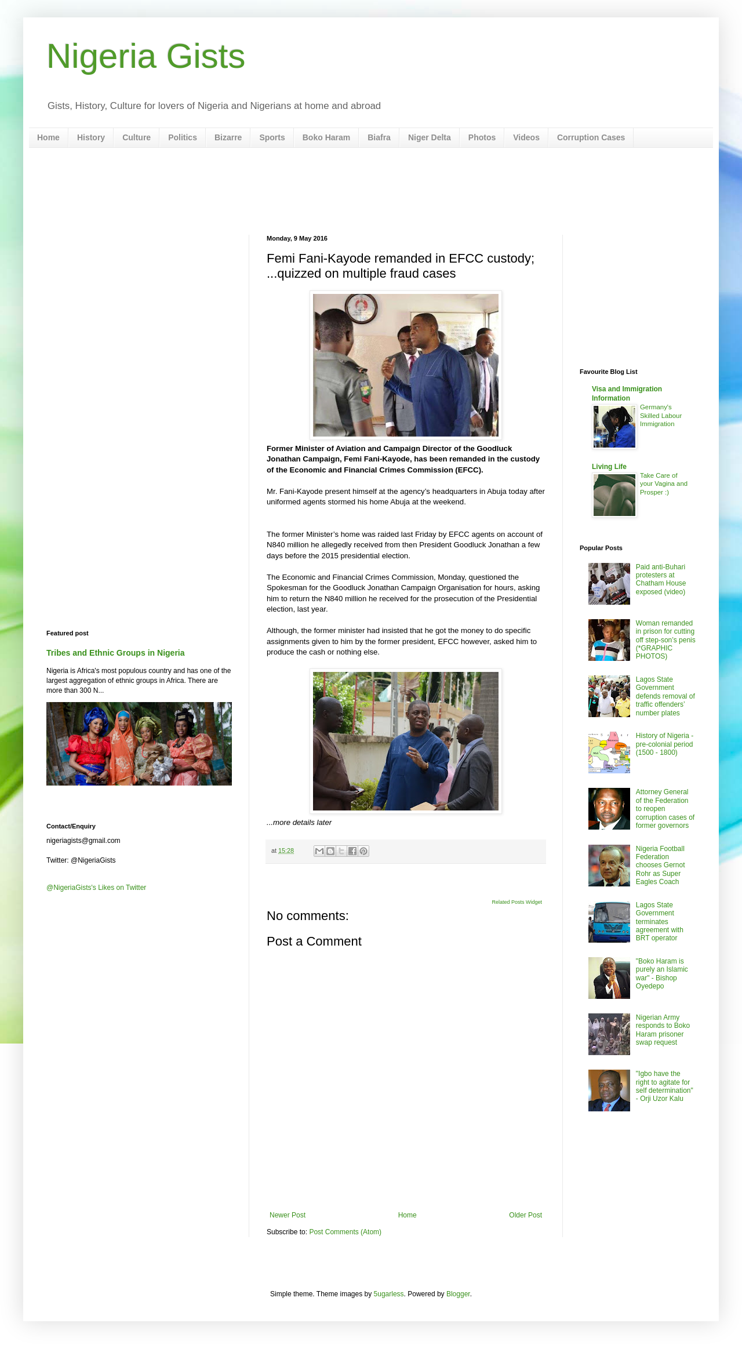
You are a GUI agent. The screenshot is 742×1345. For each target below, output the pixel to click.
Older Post (525, 1215)
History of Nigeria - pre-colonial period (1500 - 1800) (664, 744)
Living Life (609, 467)
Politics (182, 137)
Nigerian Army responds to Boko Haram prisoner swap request (663, 1029)
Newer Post (287, 1215)
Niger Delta (429, 137)
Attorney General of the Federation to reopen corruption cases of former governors (665, 809)
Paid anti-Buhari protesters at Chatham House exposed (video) (661, 579)
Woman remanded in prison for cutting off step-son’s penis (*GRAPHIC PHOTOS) (666, 640)
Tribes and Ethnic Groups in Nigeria (115, 652)
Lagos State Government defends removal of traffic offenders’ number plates (665, 696)
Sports (272, 137)
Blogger (458, 1294)
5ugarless (389, 1294)
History (91, 137)
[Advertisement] (371, 191)
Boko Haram (326, 137)
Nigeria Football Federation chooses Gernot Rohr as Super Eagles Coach (660, 865)
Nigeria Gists (145, 56)
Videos (526, 137)
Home (48, 137)
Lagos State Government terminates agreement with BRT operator (659, 922)
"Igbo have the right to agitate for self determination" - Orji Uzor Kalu (664, 1086)
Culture (136, 137)
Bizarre (228, 137)
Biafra (379, 137)
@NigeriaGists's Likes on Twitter (96, 888)
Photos (482, 137)
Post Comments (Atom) (345, 1232)
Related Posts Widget (517, 902)
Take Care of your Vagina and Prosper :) (664, 484)
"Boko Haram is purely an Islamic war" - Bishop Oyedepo (662, 973)
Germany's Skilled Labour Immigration (661, 416)
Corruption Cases (591, 137)
